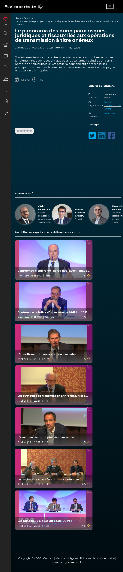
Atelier (28, 18)
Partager (94, 124)
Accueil (19, 18)
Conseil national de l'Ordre (112, 105)
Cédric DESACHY (44, 208)
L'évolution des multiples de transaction (46, 437)
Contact (48, 558)
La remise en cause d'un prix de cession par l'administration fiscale (48, 479)
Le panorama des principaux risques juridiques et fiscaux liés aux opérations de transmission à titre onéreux (67, 23)
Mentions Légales (67, 558)
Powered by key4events (67, 562)
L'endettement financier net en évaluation (47, 354)
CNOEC (36, 558)
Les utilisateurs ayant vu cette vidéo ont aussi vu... (47, 232)
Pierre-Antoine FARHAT (80, 212)
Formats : (93, 96)
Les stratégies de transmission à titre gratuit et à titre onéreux (52, 395)
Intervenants (24, 193)
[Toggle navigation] (110, 6)
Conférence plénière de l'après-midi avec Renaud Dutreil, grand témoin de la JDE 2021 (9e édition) (52, 270)
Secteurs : (93, 115)
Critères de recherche (102, 86)
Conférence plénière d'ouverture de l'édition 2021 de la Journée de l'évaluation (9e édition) (52, 312)
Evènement (110, 94)
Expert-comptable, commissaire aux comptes (44, 217)
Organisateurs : (96, 105)
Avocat (78, 219)
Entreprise (109, 113)
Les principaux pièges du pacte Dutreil (45, 520)
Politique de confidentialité (97, 558)
